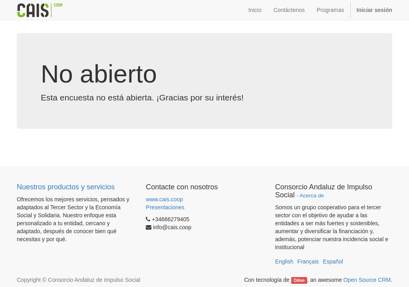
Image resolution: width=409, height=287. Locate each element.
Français (308, 261)
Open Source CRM (367, 280)
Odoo (299, 280)
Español (333, 261)
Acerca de (312, 196)
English (284, 261)
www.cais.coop (164, 199)
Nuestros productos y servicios (66, 187)
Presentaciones (165, 207)
